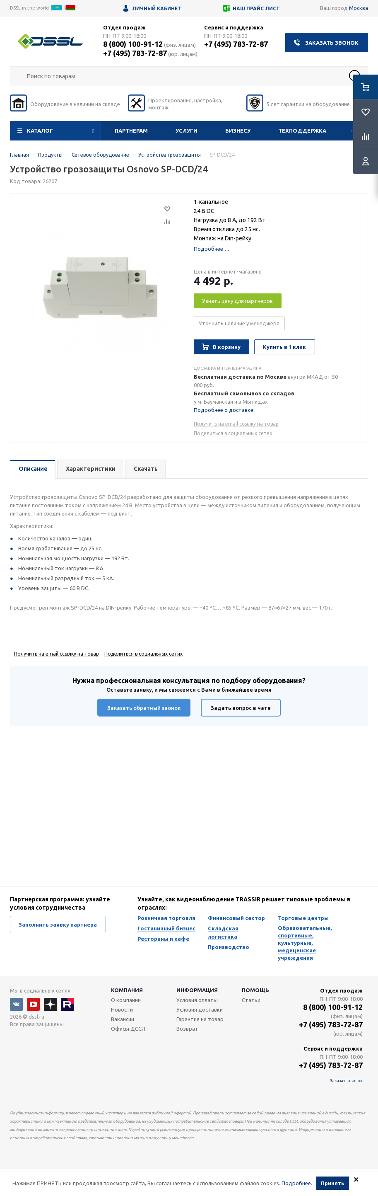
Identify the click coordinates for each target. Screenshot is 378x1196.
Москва (358, 8)
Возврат (187, 1028)
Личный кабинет (157, 8)
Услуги (186, 130)
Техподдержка (302, 130)
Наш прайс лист (256, 8)
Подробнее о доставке (223, 410)
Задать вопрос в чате (241, 708)
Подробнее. (297, 1183)
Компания (127, 990)
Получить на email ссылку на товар (236, 423)
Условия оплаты (197, 1000)
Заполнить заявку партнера (58, 924)
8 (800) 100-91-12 (133, 44)
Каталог (40, 130)
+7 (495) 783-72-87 (135, 53)
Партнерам (131, 130)
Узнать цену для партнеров (237, 301)
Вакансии (122, 1019)
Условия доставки (199, 1009)
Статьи (251, 1000)
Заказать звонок (332, 43)
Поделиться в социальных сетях (233, 433)
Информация (197, 990)
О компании (126, 1000)
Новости (122, 1009)
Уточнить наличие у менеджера (239, 323)
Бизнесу (237, 130)
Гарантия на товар (200, 1019)
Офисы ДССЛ (128, 1028)
